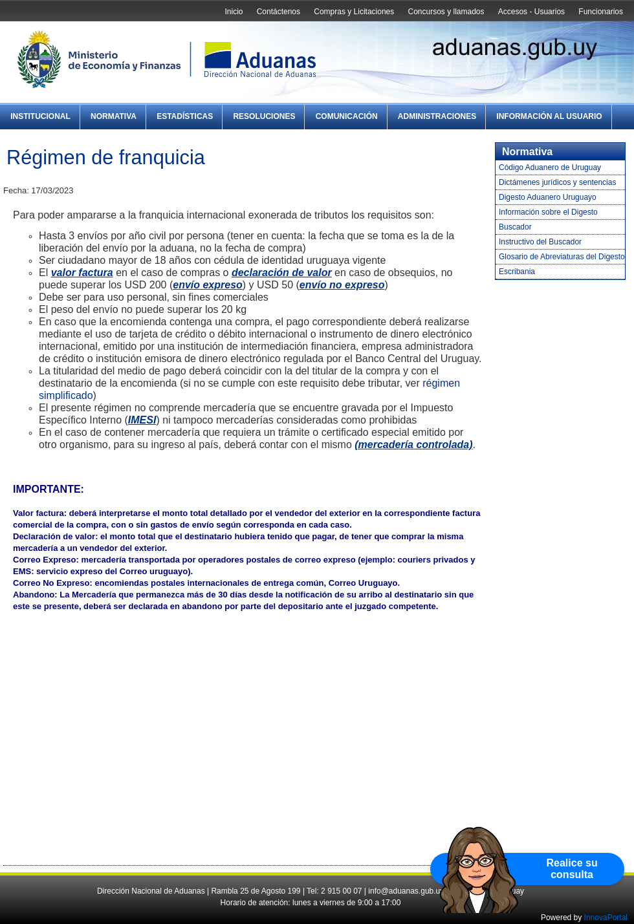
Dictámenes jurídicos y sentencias (557, 182)
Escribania (517, 271)
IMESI (142, 419)
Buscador (515, 226)
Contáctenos (278, 11)
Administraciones (437, 116)
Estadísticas (185, 116)
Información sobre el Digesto (548, 212)
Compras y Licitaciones (354, 11)
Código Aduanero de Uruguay (550, 167)
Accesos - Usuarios (531, 11)
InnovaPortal (606, 917)
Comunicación (347, 116)
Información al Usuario (549, 116)
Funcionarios (600, 11)
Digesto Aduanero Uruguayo (547, 197)
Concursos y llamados (446, 11)
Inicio (233, 11)
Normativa (114, 116)
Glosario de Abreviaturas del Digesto (562, 256)
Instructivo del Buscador (540, 241)
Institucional (40, 116)
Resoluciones (264, 116)
